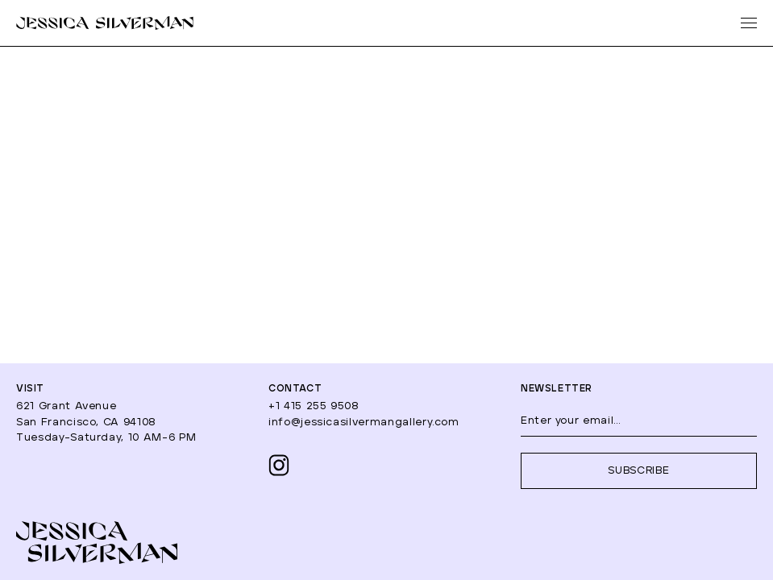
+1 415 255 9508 (313, 406)
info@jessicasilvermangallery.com (363, 422)
